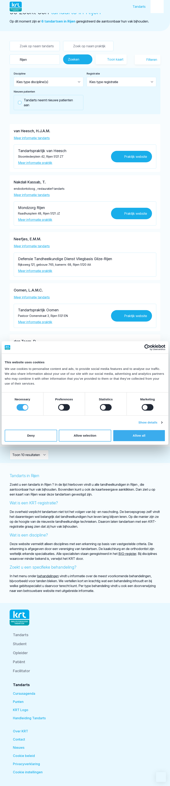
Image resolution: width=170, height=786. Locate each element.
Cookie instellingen (28, 772)
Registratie (93, 73)
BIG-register (127, 554)
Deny (31, 435)
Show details (148, 422)
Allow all (139, 435)
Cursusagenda (24, 693)
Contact (19, 739)
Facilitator (21, 671)
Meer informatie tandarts (32, 138)
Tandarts (139, 7)
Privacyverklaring (26, 764)
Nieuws (18, 747)
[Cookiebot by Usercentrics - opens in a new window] (147, 347)
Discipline (20, 73)
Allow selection (85, 435)
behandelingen (48, 576)
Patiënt (19, 662)
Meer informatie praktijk (35, 163)
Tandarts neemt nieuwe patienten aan (43, 102)
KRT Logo (20, 710)
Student (20, 644)
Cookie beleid (24, 756)
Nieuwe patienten (24, 91)
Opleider (20, 653)
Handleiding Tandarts (29, 718)
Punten (18, 702)
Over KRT (20, 731)
